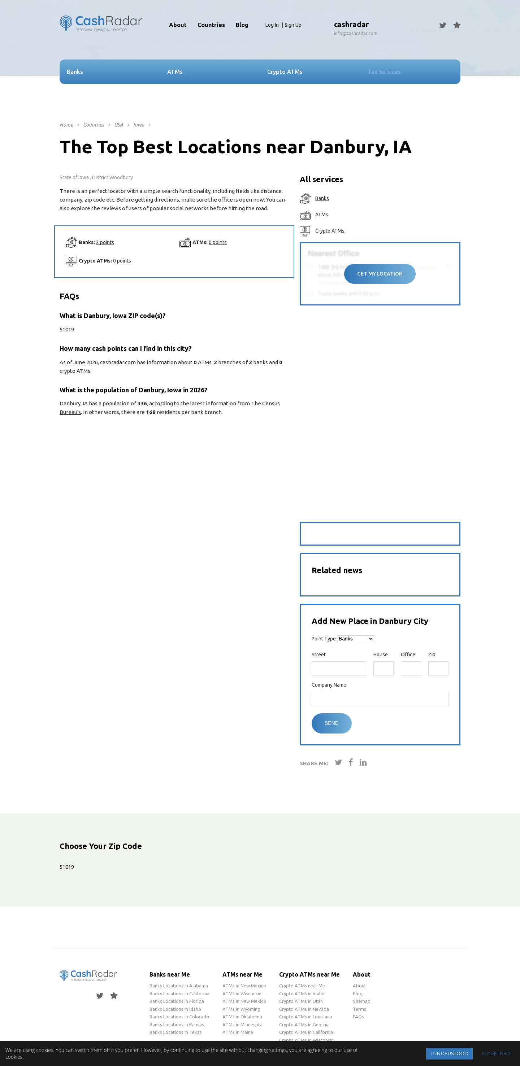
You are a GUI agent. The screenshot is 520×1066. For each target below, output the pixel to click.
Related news (337, 569)
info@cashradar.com (355, 33)
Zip (432, 654)
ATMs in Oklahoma (242, 1016)
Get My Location (380, 274)
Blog (242, 25)
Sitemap (361, 1001)
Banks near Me (170, 974)
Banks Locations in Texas (176, 1032)
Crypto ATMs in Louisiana (305, 1016)
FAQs (358, 1016)
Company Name (329, 685)
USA (118, 125)
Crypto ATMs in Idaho (302, 993)
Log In (272, 25)
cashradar (351, 24)
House (380, 654)
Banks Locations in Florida (177, 1001)
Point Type (324, 639)
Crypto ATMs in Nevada (304, 1009)
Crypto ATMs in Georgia (304, 1024)
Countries (93, 125)
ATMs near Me (242, 974)
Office (408, 654)
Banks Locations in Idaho (175, 1009)
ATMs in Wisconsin (241, 993)
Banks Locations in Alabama (179, 985)
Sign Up (293, 25)
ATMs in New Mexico (244, 985)
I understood (449, 1053)
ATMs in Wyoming (241, 1009)
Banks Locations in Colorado (179, 1016)
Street (319, 654)
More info (496, 1053)
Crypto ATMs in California (306, 1032)
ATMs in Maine (237, 1032)
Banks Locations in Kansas (177, 1024)
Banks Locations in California (179, 993)
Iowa (138, 125)
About (178, 25)
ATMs (321, 214)
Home (66, 125)
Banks (322, 198)
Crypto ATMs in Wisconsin (306, 1040)
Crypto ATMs (329, 231)
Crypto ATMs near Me (309, 974)
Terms (359, 1009)
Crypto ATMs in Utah (301, 1001)
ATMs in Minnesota (242, 1024)
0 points (218, 242)
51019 (67, 867)
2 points (105, 242)
